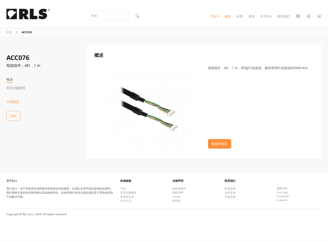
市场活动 (230, 198)
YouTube (282, 193)
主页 (9, 33)
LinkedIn (282, 201)
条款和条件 (179, 190)
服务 (228, 17)
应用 (239, 17)
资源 (251, 17)
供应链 (176, 202)
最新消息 (282, 189)
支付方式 (125, 202)
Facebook (283, 197)
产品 (213, 17)
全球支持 (230, 194)
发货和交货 (127, 198)
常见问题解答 (16, 88)
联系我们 (283, 17)
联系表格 (230, 190)
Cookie (176, 198)
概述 (9, 79)
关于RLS (266, 17)
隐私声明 (177, 194)
